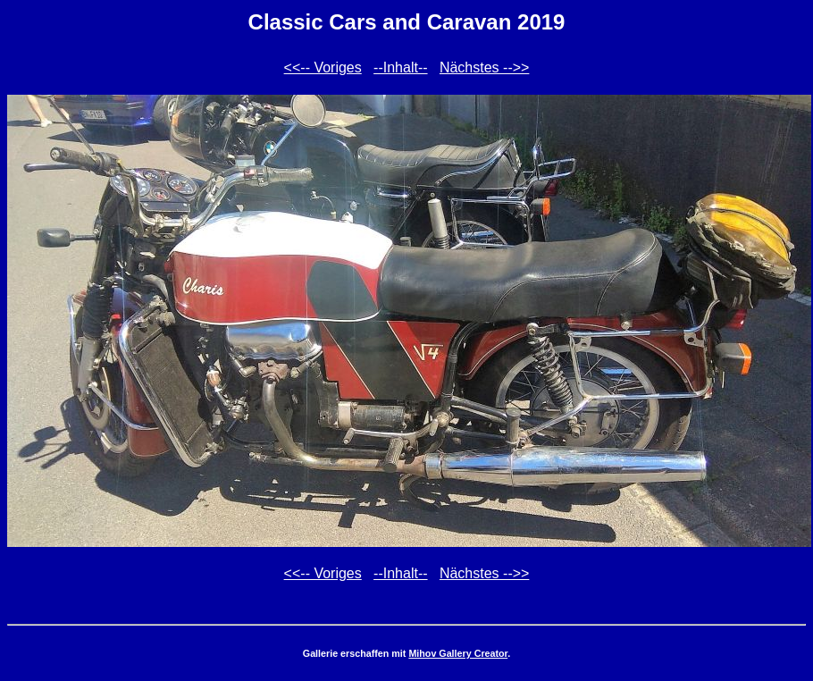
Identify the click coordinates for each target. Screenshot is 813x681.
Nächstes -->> (484, 67)
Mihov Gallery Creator (457, 653)
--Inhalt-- (400, 67)
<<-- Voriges (323, 67)
